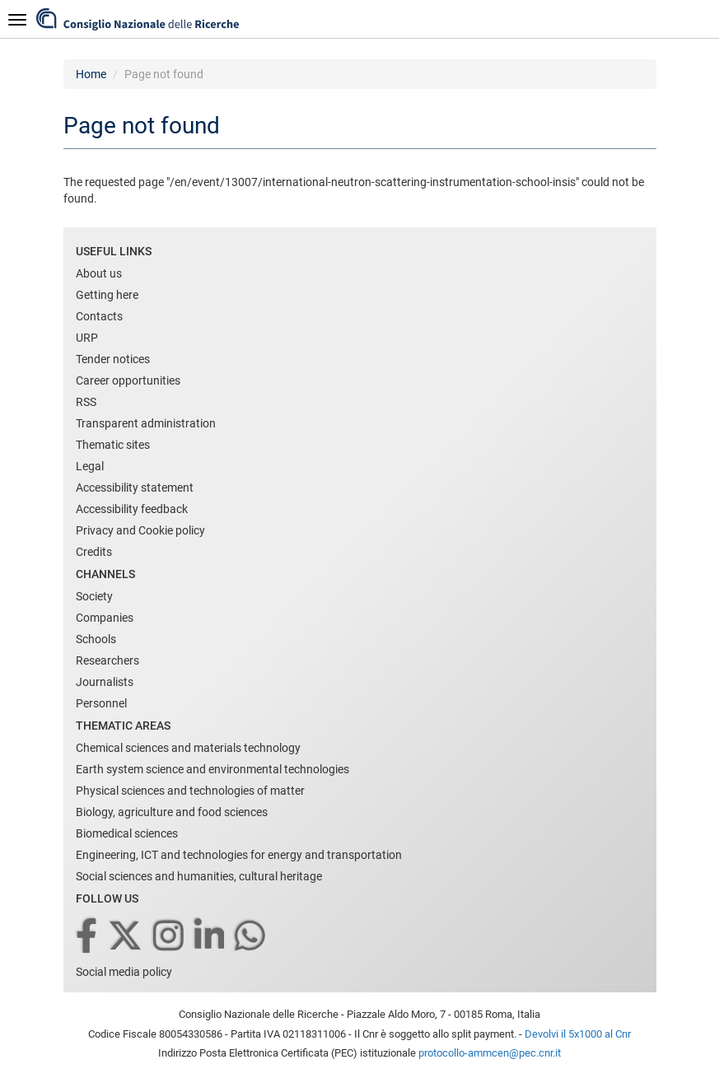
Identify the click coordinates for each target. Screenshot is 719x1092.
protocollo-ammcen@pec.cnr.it (489, 1053)
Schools (96, 639)
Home (91, 74)
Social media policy (124, 971)
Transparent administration (146, 423)
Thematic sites (113, 444)
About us (99, 273)
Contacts (99, 316)
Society (94, 596)
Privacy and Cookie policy (140, 530)
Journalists (104, 681)
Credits (94, 551)
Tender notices (113, 359)
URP (87, 337)
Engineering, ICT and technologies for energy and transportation (239, 854)
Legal (90, 466)
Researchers (107, 660)
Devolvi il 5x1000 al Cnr (578, 1034)
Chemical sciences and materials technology (188, 747)
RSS (86, 401)
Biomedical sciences (127, 833)
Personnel (101, 703)
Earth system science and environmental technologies (212, 769)
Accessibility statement (135, 487)
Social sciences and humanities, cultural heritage (199, 876)
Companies (104, 617)
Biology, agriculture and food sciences (172, 812)
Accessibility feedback (132, 509)
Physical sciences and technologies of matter (190, 790)
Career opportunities (128, 380)
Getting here (107, 294)
